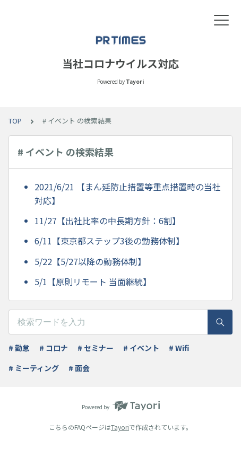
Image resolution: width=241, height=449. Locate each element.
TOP (15, 121)
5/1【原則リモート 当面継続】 (93, 281)
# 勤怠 (19, 347)
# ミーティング (33, 368)
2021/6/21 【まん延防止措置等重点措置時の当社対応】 (128, 193)
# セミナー (96, 347)
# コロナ (53, 347)
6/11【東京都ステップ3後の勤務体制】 (109, 240)
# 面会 (79, 368)
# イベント (141, 347)
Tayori (120, 427)
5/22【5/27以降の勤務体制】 (90, 261)
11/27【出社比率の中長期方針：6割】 (107, 220)
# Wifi (179, 347)
